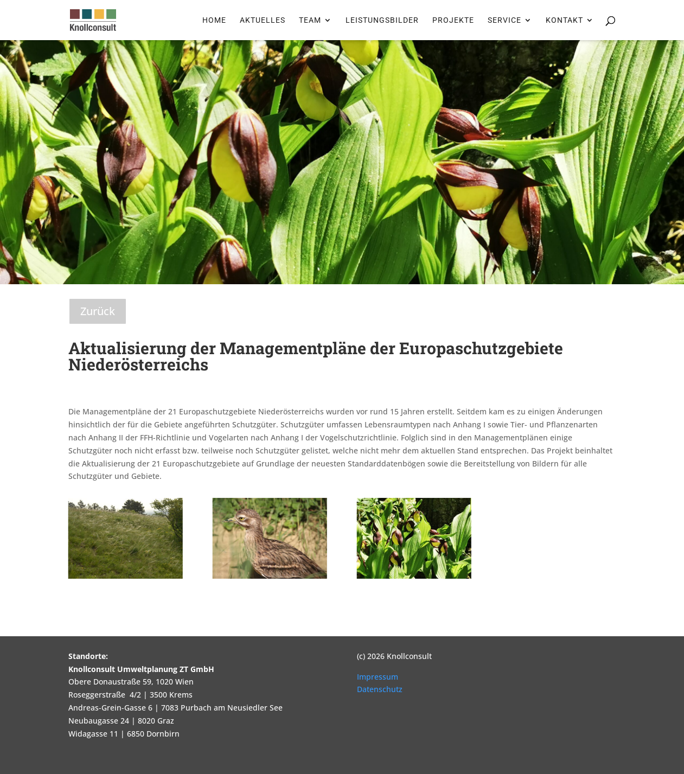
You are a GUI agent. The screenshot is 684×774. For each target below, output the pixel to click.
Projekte (453, 20)
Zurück (97, 311)
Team (310, 20)
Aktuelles (262, 20)
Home (214, 20)
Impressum (377, 676)
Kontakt (564, 20)
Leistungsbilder (382, 20)
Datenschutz (379, 689)
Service (504, 20)
